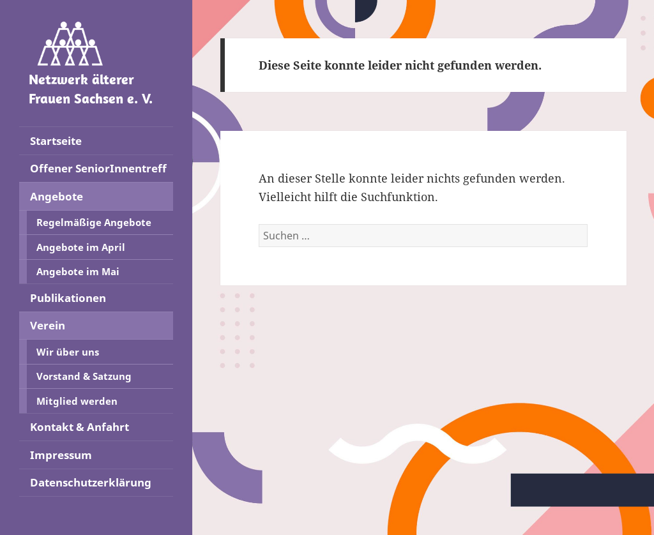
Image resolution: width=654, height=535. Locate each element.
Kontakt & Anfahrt (79, 426)
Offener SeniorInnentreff (98, 168)
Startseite (56, 140)
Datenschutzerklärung (90, 482)
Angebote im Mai (77, 271)
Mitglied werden (77, 401)
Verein (47, 325)
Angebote (56, 196)
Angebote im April (80, 247)
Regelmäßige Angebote (93, 222)
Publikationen (68, 297)
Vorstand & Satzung (84, 376)
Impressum (61, 455)
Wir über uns (67, 351)
